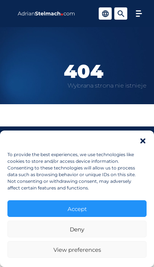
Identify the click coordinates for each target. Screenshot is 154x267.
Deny (77, 229)
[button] (143, 140)
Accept (77, 208)
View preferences (77, 249)
